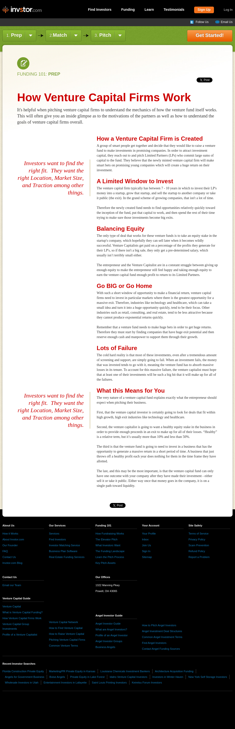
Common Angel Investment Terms (162, 637)
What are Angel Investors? (111, 629)
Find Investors (100, 9)
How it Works (10, 533)
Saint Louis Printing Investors (109, 682)
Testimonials (174, 9)
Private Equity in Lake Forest (87, 676)
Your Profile (149, 533)
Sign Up (204, 9)
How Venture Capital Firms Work (21, 618)
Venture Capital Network (63, 622)
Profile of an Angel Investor (111, 635)
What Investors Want (107, 545)
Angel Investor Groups (108, 641)
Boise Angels (57, 676)
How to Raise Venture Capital (66, 633)
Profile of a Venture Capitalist (19, 634)
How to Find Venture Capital (65, 627)
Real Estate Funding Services (66, 557)
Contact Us (9, 557)
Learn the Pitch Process (109, 557)
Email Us (227, 22)
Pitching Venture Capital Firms (67, 639)
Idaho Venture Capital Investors (128, 676)
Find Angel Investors (154, 642)
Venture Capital (11, 606)
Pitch (103, 35)
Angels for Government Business (24, 676)
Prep (14, 35)
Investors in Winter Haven (168, 676)
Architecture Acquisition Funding (174, 671)
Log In (228, 9)
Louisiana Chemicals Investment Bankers (125, 671)
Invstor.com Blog (12, 562)
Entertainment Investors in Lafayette (65, 682)
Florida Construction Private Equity (23, 671)
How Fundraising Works (109, 533)
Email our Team (11, 585)
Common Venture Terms (63, 645)
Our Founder (10, 545)
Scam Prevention (198, 545)
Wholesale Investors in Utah (21, 682)
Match (58, 35)
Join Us (146, 545)
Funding (128, 9)
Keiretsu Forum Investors (147, 682)
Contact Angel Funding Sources (161, 648)
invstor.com (22, 9)
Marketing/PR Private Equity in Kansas (72, 671)
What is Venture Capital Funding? (22, 612)
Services (54, 533)
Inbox (145, 539)
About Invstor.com (13, 539)
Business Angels (105, 647)
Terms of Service (198, 533)
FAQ (5, 551)
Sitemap (147, 557)
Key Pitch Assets (105, 562)
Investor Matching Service (64, 545)
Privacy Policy (196, 539)
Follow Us (202, 22)
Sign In (146, 551)
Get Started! (210, 35)
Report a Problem (199, 557)
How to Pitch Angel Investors (159, 625)
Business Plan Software (63, 551)
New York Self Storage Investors (207, 676)
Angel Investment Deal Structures (162, 631)
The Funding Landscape (110, 551)
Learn (149, 9)
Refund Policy (196, 551)
